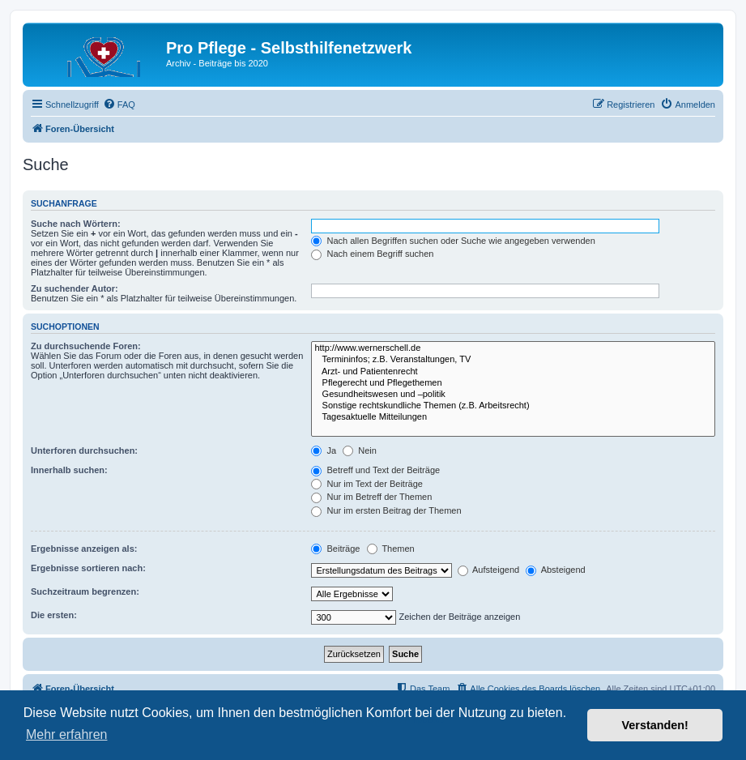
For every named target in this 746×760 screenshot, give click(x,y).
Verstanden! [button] (655, 725)
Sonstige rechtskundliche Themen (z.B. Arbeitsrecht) (513, 406)
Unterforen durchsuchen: (84, 450)
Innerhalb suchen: (69, 470)
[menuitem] (119, 104)
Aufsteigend (489, 569)
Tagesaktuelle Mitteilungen (513, 417)
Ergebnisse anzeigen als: (84, 548)
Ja (323, 450)
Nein (360, 450)
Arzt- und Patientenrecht (513, 372)
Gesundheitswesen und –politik (513, 394)
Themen (391, 548)
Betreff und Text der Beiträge (375, 470)
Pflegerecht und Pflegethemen (513, 383)
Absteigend (556, 569)
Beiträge (335, 548)
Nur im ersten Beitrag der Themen (386, 510)
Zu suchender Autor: (74, 288)
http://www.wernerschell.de (513, 348)
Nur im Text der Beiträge (366, 484)
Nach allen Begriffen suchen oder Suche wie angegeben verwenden (453, 241)
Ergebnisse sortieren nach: (88, 568)
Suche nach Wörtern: (76, 223)
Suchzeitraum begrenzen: (85, 591)
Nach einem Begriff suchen (372, 253)
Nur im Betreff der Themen (371, 497)
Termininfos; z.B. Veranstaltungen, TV (513, 359)
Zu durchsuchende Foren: (86, 346)
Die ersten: (54, 615)
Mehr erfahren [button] (67, 734)
